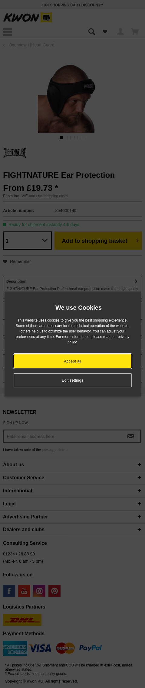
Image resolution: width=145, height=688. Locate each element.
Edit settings (72, 380)
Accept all (72, 361)
